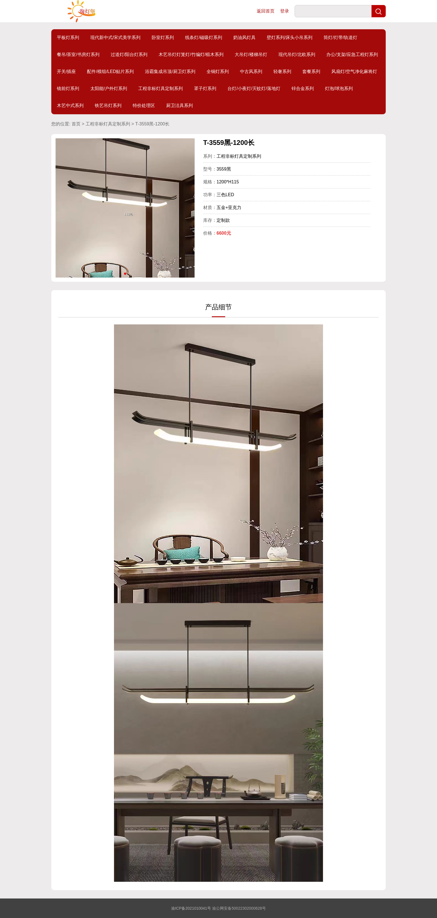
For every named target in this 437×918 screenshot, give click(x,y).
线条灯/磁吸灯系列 (203, 37)
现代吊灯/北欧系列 (296, 54)
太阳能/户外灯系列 (108, 88)
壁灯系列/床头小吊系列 (289, 37)
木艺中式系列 (70, 105)
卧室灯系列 (163, 37)
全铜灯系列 (218, 71)
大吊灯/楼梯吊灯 (251, 54)
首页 (76, 124)
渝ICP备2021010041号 (191, 908)
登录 (284, 11)
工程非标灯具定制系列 (160, 88)
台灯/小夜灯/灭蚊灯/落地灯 (253, 88)
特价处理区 (144, 105)
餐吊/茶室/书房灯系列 (78, 54)
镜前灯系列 (68, 88)
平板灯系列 (68, 37)
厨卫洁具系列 (179, 105)
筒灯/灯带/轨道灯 (340, 37)
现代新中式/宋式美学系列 (115, 37)
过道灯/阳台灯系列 (129, 54)
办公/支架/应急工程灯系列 (352, 54)
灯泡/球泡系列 (339, 88)
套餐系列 (311, 71)
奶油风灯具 (244, 37)
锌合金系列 (303, 88)
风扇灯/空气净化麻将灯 (354, 71)
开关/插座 (66, 71)
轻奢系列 (282, 71)
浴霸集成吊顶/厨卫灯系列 (170, 71)
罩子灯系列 (205, 88)
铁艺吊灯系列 (108, 105)
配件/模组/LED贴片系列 (110, 71)
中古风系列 (251, 71)
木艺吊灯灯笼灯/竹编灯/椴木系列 (191, 54)
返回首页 (266, 11)
